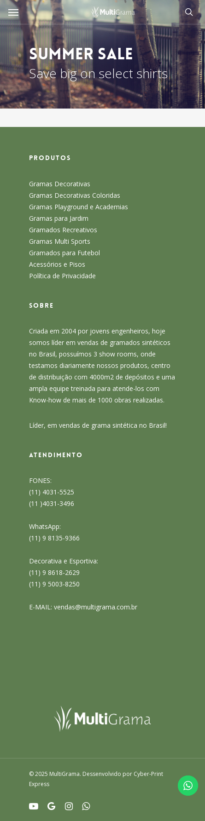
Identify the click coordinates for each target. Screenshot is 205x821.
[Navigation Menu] (13, 12)
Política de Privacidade (62, 275)
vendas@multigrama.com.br (95, 607)
